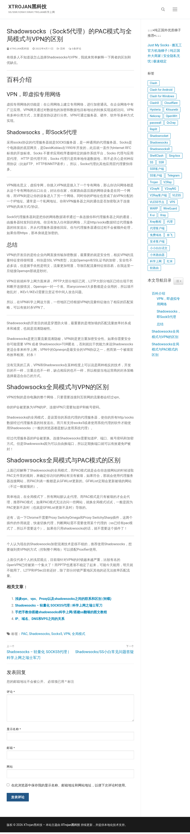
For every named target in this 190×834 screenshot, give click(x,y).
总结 (160, 324)
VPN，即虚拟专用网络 (168, 301)
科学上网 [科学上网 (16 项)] (156, 261)
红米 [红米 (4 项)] (170, 261)
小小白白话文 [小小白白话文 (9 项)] (158, 248)
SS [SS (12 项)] (151, 162)
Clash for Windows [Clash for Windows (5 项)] (162, 96)
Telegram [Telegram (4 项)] (173, 175)
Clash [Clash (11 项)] (153, 83)
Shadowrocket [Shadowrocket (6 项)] (159, 136)
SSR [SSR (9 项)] (161, 162)
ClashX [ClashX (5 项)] (154, 103)
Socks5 (56, 634)
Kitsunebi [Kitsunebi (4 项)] (172, 109)
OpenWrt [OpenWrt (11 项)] (171, 116)
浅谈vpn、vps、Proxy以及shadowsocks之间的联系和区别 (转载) (63, 599)
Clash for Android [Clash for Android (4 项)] (161, 89)
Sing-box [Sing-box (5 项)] (174, 155)
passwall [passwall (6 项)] (155, 122)
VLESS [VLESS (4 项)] (176, 195)
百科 (61, 48)
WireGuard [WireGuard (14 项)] (170, 208)
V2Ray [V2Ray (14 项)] (167, 182)
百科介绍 (158, 293)
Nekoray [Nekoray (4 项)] (155, 116)
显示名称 (14, 729)
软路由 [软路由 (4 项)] (154, 268)
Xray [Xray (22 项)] (163, 215)
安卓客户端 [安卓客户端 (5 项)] (157, 241)
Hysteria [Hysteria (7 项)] (155, 109)
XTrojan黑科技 (27, 7)
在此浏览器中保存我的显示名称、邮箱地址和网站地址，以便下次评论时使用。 (69, 785)
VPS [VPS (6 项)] (172, 202)
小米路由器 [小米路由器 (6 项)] (157, 254)
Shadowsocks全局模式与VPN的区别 (165, 334)
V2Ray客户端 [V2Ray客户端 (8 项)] (158, 195)
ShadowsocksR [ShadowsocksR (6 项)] (160, 149)
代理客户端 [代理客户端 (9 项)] (157, 228)
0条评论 (75, 48)
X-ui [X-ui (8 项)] (152, 215)
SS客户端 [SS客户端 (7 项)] (156, 175)
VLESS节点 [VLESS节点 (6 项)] (157, 202)
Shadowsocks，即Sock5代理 (169, 314)
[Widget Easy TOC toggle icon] (178, 281)
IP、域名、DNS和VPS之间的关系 (40, 619)
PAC (24, 634)
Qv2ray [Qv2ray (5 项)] (171, 122)
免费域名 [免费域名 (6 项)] (156, 235)
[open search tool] (163, 9)
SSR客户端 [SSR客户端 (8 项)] (157, 168)
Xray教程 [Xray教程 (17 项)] (155, 221)
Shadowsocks (39, 634)
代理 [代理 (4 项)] (170, 221)
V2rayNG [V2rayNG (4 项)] (170, 188)
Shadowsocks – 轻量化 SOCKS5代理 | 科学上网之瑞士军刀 (58, 605)
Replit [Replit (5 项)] (153, 129)
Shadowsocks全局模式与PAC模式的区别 (165, 349)
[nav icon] (175, 9)
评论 (11, 691)
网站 (10, 766)
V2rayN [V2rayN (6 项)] (154, 188)
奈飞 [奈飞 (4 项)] (170, 235)
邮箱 (11, 747)
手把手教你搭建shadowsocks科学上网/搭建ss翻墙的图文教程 (61, 612)
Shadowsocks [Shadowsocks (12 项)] (159, 142)
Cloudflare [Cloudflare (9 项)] (171, 103)
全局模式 (78, 634)
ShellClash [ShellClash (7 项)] (156, 155)
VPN (67, 634)
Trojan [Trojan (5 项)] (154, 182)
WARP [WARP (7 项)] (154, 208)
